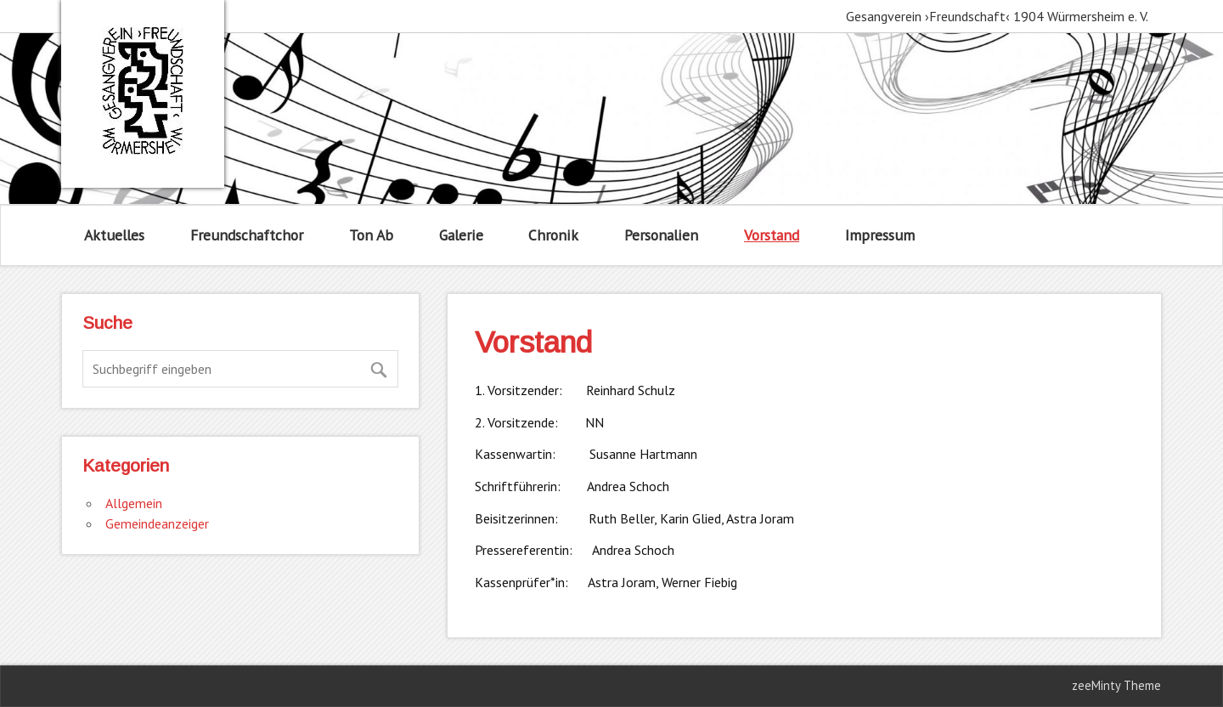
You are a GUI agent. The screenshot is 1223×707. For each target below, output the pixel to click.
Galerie (461, 235)
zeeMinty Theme (1116, 685)
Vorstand (771, 235)
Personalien (661, 235)
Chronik (553, 235)
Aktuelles (114, 235)
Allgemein (133, 503)
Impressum (880, 235)
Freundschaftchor (246, 235)
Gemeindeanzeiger (157, 523)
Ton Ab (371, 235)
